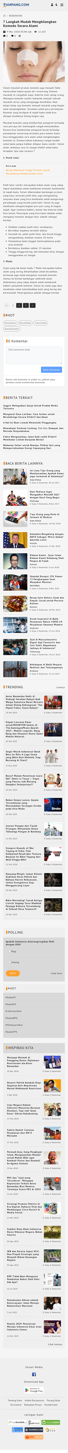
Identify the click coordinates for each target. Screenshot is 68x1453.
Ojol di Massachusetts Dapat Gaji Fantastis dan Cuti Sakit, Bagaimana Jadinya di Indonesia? (45, 644)
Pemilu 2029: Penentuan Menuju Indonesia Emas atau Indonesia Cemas (24, 1326)
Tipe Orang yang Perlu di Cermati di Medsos (44, 516)
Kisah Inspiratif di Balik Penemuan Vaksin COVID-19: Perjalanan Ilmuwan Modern (46, 621)
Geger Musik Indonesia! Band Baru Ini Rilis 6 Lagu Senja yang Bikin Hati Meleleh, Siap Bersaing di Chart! (23, 756)
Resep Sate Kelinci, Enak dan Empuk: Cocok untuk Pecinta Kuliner (47, 600)
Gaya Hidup (35, 480)
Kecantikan (25, 322)
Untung (14, 962)
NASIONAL (35, 586)
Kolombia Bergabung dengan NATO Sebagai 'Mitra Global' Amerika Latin (47, 537)
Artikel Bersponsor (34, 1400)
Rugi (12, 951)
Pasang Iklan (53, 1400)
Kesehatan (10, 322)
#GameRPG (11, 1018)
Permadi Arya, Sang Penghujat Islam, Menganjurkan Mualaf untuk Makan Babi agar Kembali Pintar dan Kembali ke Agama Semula (24, 1157)
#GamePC (10, 997)
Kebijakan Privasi (33, 1404)
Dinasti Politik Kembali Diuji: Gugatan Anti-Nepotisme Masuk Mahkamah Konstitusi (24, 1085)
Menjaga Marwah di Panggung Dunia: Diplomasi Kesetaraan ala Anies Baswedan (23, 1062)
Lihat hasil (56, 973)
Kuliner (33, 607)
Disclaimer (16, 1404)
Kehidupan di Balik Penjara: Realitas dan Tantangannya (46, 666)
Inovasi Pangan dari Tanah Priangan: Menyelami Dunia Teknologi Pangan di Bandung (23, 828)
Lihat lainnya (55, 1344)
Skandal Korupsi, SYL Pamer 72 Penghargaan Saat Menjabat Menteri (46, 579)
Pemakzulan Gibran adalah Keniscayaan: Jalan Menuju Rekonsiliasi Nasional (23, 1303)
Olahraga (34, 501)
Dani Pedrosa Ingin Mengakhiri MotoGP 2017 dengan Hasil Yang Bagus (45, 494)
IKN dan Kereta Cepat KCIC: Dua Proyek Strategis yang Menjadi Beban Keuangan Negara (23, 1255)
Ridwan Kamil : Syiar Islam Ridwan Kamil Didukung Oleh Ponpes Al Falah (47, 558)
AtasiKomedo (12, 328)
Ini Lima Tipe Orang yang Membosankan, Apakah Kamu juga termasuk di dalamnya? (47, 473)
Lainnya (60, 687)
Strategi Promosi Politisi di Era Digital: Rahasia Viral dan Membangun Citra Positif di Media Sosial (24, 1208)
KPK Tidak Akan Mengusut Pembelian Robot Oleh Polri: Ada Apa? (23, 1279)
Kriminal (34, 671)
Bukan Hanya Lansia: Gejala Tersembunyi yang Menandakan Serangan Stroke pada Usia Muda (23, 804)
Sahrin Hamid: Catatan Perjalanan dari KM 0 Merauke (20, 1133)
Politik (33, 543)
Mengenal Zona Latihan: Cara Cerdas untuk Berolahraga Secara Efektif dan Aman (29, 415)
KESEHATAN (15, 15)
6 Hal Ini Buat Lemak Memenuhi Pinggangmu (29, 422)
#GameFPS (11, 1031)
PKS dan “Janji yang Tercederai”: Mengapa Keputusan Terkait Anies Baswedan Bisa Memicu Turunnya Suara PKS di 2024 (24, 1183)
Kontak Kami (51, 1404)
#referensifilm (13, 1011)
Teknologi (35, 652)
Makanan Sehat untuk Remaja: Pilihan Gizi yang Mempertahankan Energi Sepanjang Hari (31, 447)
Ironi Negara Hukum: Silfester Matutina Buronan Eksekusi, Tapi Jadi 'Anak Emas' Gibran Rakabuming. (23, 1109)
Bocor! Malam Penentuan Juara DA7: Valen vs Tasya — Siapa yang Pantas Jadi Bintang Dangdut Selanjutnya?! (24, 780)
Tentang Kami (15, 1400)
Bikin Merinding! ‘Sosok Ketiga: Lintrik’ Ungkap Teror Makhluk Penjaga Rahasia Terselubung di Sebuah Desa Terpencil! (24, 904)
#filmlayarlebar (14, 1024)
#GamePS (10, 1004)
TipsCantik (40, 322)
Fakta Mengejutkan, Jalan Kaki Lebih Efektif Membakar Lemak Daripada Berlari (30, 438)
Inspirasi (34, 628)
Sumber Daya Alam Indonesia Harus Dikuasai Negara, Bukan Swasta (24, 1232)
